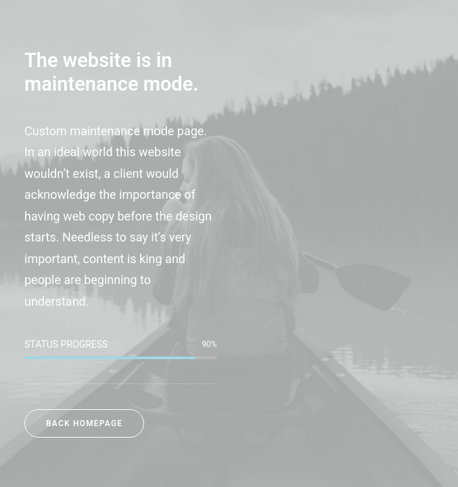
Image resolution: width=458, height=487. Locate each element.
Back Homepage (84, 423)
